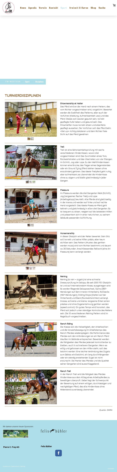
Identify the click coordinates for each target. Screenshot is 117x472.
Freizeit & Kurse (78, 8)
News (23, 8)
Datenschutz (15, 466)
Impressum (6, 466)
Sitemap (22, 466)
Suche (102, 8)
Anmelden (111, 468)
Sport (64, 8)
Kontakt (53, 8)
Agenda (32, 8)
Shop (93, 8)
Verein (43, 8)
